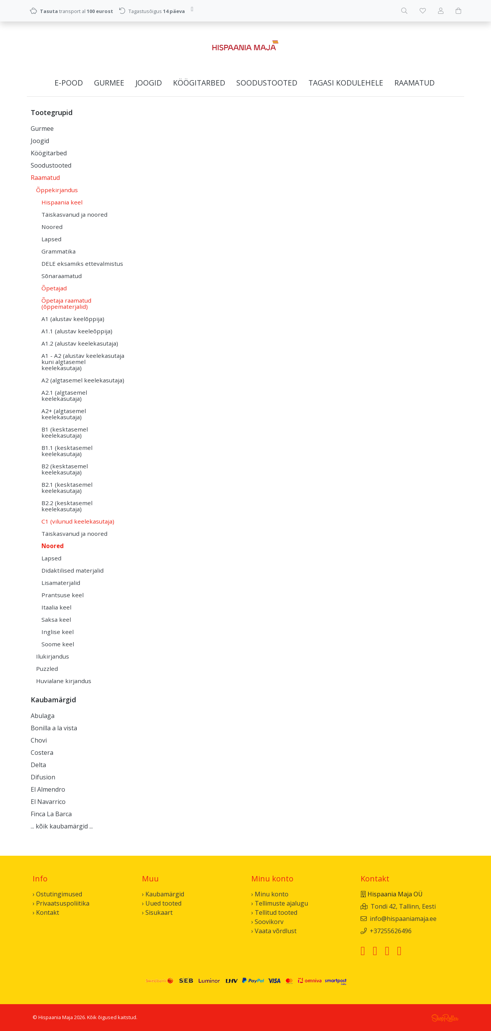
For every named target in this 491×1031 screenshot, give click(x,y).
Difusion (43, 777)
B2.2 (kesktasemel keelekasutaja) (66, 506)
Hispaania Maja (55, 1017)
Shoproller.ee (445, 1018)
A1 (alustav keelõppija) (72, 319)
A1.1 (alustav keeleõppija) (76, 331)
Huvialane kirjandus (63, 681)
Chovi (39, 740)
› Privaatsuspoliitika (61, 903)
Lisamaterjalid (60, 582)
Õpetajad (54, 288)
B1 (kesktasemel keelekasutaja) (64, 432)
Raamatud (414, 82)
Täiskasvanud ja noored (74, 214)
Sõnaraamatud (61, 276)
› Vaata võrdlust (274, 931)
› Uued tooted (161, 903)
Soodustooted (266, 82)
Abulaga (42, 715)
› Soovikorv (267, 921)
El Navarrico (48, 801)
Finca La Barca (51, 814)
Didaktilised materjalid (72, 570)
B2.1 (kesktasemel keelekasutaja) (66, 487)
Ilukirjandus (52, 656)
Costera (42, 752)
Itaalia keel (56, 607)
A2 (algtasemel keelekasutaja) (82, 380)
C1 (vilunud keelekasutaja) (77, 521)
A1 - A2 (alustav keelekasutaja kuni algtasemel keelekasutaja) (82, 362)
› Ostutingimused (57, 894)
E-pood (68, 82)
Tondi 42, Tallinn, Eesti (403, 906)
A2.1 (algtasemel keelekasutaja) (64, 395)
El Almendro (48, 789)
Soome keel (57, 644)
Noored (52, 227)
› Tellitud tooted (274, 912)
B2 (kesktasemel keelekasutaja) (64, 469)
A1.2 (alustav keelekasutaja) (79, 343)
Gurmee (109, 82)
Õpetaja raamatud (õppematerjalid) (66, 303)
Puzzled (47, 668)
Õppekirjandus (57, 190)
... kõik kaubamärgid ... (62, 826)
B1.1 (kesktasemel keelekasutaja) (66, 451)
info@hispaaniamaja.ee (403, 918)
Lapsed (51, 239)
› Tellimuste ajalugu (279, 903)
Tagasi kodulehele (345, 82)
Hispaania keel (61, 202)
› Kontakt (46, 912)
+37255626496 (391, 931)
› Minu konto (269, 894)
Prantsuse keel (62, 595)
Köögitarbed (199, 82)
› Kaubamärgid (163, 894)
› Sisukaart (157, 912)
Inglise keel (57, 632)
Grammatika (58, 251)
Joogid (148, 82)
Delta (38, 765)
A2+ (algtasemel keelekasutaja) (63, 414)
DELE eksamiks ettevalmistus (82, 263)
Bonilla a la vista (54, 728)
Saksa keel (56, 619)
